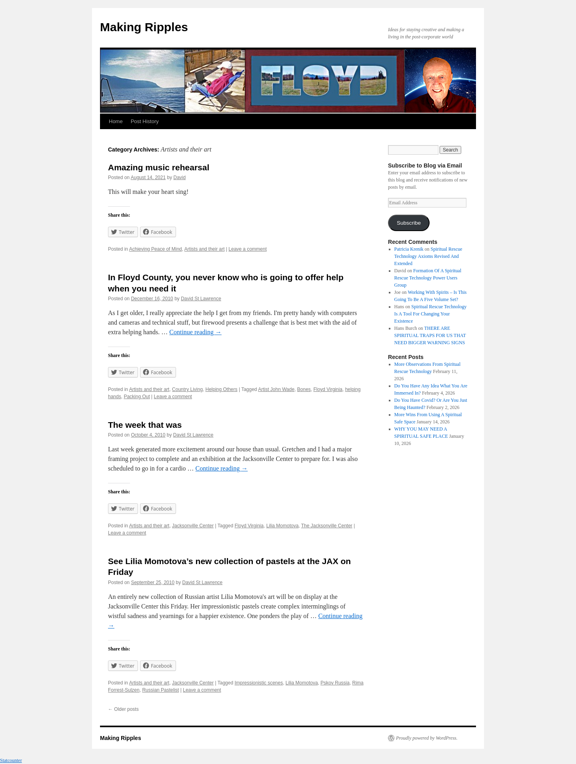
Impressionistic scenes (258, 683)
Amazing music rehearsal (158, 167)
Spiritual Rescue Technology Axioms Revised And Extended (428, 256)
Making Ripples (144, 27)
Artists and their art (204, 249)
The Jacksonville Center (326, 526)
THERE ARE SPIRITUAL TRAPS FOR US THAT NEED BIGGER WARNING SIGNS (430, 335)
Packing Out (137, 396)
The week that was (145, 424)
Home (116, 121)
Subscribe (409, 223)
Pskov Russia (335, 683)
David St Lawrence (201, 298)
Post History (145, 121)
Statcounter (11, 760)
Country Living (187, 389)
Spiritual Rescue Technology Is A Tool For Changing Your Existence (430, 314)
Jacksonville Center (193, 526)
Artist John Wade (276, 389)
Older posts (123, 709)
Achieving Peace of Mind (155, 249)
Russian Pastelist (160, 690)
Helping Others (222, 389)
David (180, 177)
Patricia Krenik (409, 249)
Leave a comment (247, 249)
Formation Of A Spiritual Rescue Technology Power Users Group (428, 278)
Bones (304, 389)
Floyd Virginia (328, 389)
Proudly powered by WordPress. (427, 738)
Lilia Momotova (282, 526)
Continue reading (195, 332)
